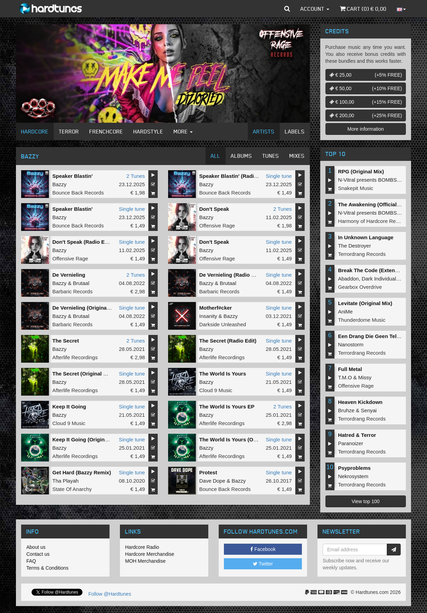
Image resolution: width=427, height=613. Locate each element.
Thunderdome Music (361, 320)
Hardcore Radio (142, 547)
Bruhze (346, 410)
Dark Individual (379, 279)
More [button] (183, 131)
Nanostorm (350, 344)
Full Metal (350, 369)
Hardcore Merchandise (149, 554)
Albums (241, 155)
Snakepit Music (355, 188)
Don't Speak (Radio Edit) (82, 242)
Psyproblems (354, 468)
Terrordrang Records (362, 254)
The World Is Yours (222, 374)
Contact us (38, 554)
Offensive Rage (217, 225)
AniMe (345, 311)
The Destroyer (354, 246)
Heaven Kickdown (360, 402)
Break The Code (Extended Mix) (377, 270)
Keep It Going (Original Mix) (86, 439)
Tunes (270, 155)
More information (365, 129)
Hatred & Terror (357, 435)
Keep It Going (69, 406)
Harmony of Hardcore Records (373, 221)
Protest (208, 472)
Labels (295, 131)
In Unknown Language (365, 237)
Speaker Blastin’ (72, 176)
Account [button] (314, 8)
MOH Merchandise (145, 561)
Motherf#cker (215, 308)
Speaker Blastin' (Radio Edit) (234, 176)
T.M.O (345, 377)
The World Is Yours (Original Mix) (240, 439)
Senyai (369, 410)
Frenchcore (106, 131)
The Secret (65, 341)
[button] (287, 8)
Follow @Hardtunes (109, 594)
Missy (365, 377)
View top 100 (365, 501)
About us (35, 547)
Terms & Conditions (47, 568)
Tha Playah (65, 481)
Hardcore (35, 131)
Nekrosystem (353, 476)
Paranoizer (350, 443)
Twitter (263, 564)
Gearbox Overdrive (360, 287)
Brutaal (81, 283)
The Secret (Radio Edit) (227, 341)
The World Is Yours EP (226, 406)
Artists (263, 131)
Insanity (208, 316)
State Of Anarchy (72, 489)
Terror (69, 131)
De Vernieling (68, 275)
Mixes (297, 155)
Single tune (279, 176)
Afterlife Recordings (75, 357)
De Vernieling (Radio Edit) (231, 275)
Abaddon (348, 279)
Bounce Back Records (78, 193)
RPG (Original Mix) (361, 171)
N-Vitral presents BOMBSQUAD (375, 180)
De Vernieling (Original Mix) (86, 308)
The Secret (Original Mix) (83, 374)
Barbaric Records (72, 291)
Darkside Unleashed (222, 324)
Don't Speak (214, 209)
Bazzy (59, 184)
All (215, 155)
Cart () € (363, 8)
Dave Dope (212, 481)
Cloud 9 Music (215, 390)
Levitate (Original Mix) (365, 303)
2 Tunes (136, 176)
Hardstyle (148, 131)
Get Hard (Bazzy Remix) (81, 472)
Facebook (263, 549)
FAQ (31, 561)
